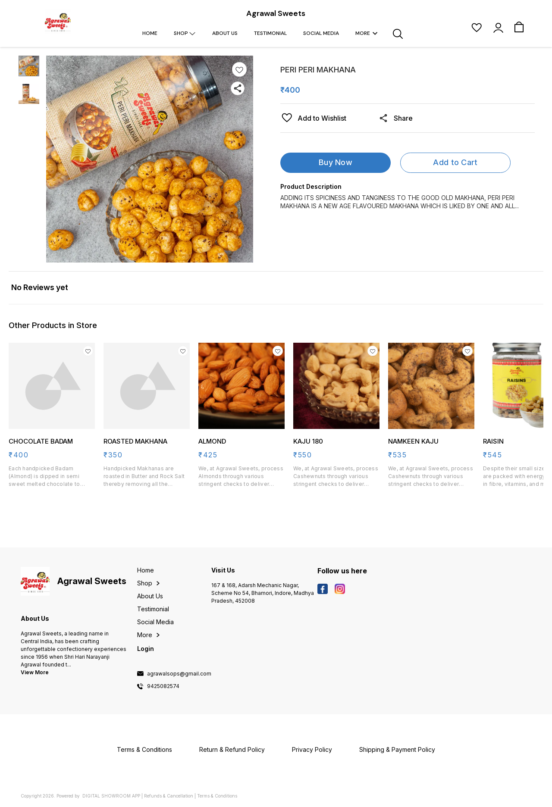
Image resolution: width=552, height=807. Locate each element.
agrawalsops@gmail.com (179, 674)
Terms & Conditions (217, 795)
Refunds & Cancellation (168, 795)
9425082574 (163, 686)
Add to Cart (455, 162)
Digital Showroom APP (111, 795)
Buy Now (335, 162)
